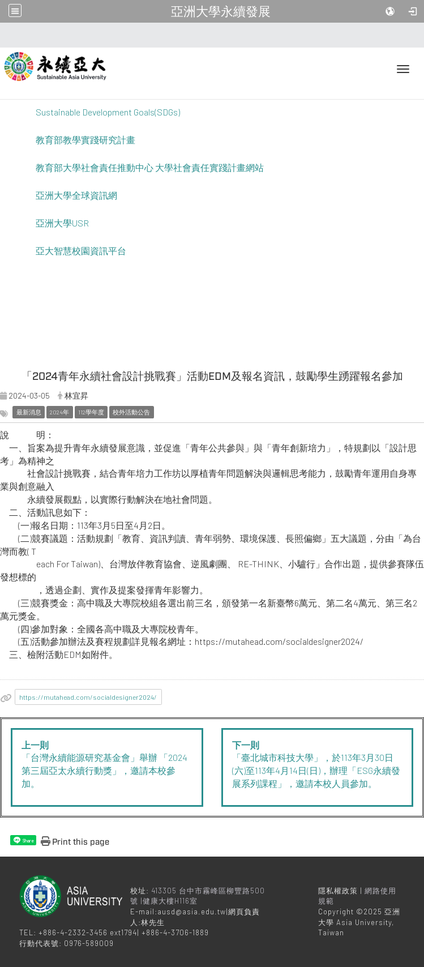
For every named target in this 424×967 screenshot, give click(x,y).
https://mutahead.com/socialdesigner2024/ (88, 697)
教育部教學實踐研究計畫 (85, 139)
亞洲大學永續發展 (221, 11)
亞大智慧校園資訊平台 (81, 250)
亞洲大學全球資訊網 (76, 195)
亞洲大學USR (62, 222)
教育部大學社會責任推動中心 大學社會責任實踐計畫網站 (150, 167)
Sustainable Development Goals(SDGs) (108, 111)
